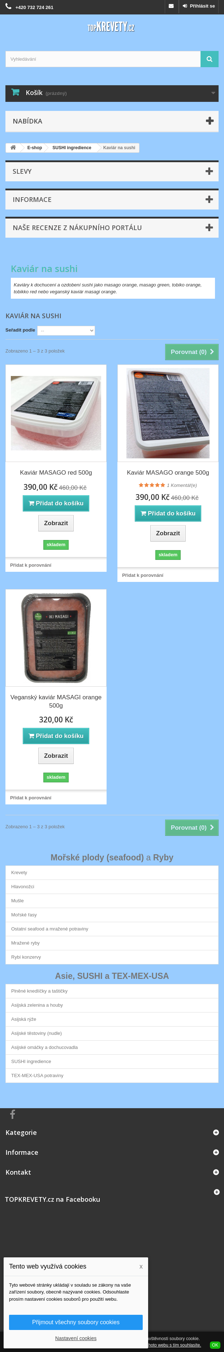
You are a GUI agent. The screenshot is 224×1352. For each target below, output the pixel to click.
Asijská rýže (23, 1019)
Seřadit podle (20, 330)
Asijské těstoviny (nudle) (36, 1033)
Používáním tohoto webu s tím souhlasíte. (161, 1345)
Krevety (19, 872)
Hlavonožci (22, 886)
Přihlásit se (202, 6)
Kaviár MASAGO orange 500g (168, 472)
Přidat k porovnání (30, 565)
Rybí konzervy (26, 957)
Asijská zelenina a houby (37, 1005)
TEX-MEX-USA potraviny (37, 1075)
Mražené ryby (25, 943)
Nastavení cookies (75, 1338)
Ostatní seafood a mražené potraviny (49, 929)
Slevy (22, 171)
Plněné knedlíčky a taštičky (39, 991)
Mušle (17, 900)
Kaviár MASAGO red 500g (56, 472)
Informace (32, 199)
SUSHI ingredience (31, 1061)
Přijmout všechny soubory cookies (76, 1322)
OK (215, 1345)
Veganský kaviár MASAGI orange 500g (56, 701)
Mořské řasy (24, 914)
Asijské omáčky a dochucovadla (44, 1047)
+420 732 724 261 (34, 7)
